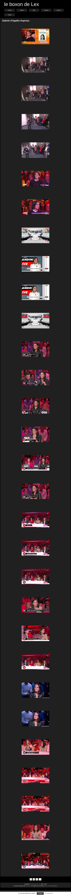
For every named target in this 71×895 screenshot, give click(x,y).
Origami (55, 886)
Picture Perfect (48, 886)
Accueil (9, 10)
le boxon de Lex (21, 4)
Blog (34, 10)
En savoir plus (49, 893)
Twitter (9, 15)
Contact (58, 10)
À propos (46, 10)
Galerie (22, 10)
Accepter (40, 893)
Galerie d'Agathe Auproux (15, 20)
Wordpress (28, 886)
